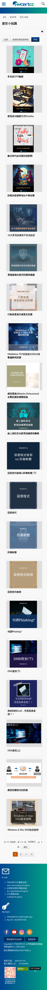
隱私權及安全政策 (14, 939)
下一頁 (26, 854)
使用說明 (31, 939)
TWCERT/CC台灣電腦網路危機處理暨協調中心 (10, 975)
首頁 (4, 17)
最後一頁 (31, 854)
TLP (35, 969)
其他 (35, 39)
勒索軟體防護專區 (21, 39)
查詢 (43, 4)
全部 (6, 39)
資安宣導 (13, 17)
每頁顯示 (32, 842)
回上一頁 (42, 31)
